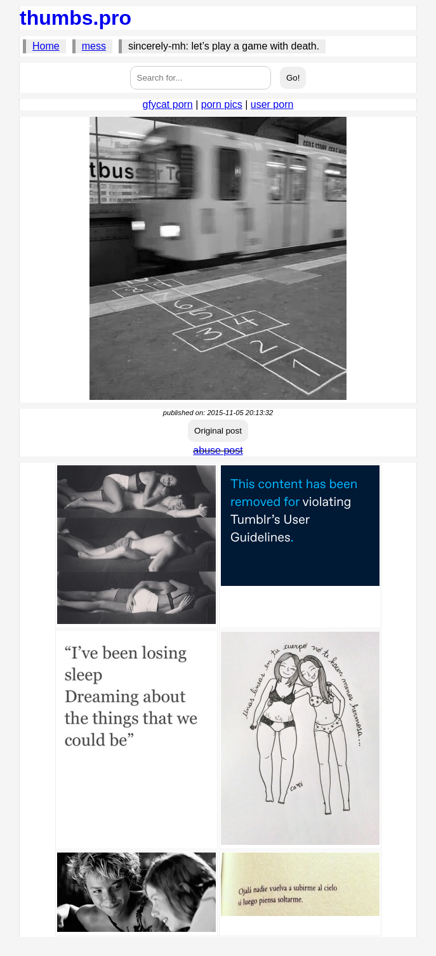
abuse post (217, 450)
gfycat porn (168, 104)
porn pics (221, 104)
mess (94, 46)
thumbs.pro (75, 17)
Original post (218, 430)
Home (46, 46)
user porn (272, 104)
